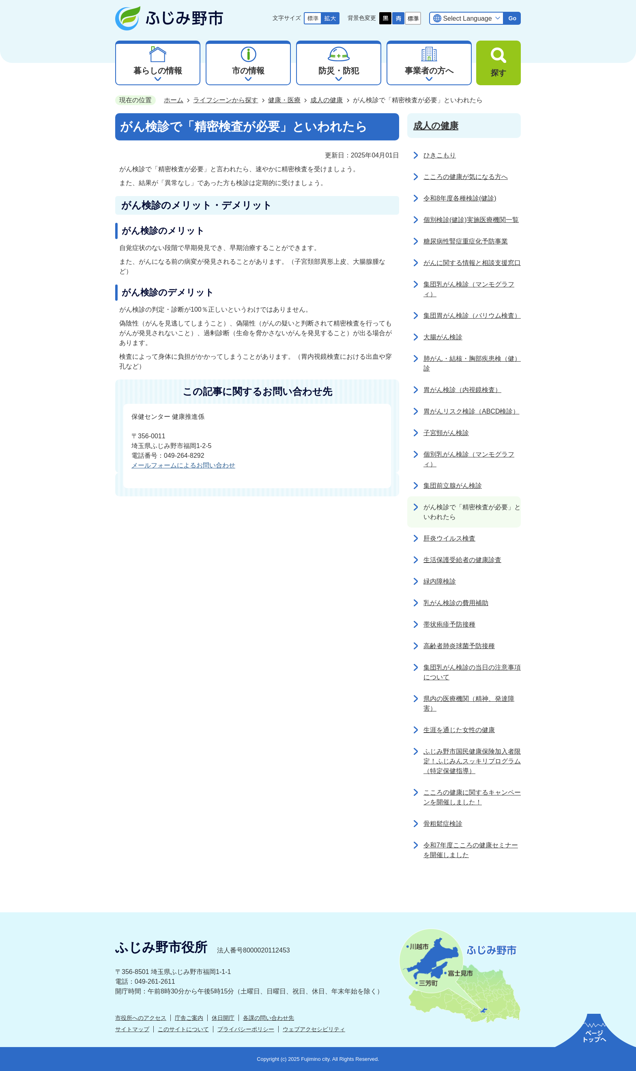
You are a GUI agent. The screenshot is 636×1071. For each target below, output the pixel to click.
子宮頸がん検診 (446, 432)
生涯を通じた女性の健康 (459, 729)
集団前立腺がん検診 (452, 485)
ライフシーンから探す (225, 100)
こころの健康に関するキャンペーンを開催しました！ (472, 797)
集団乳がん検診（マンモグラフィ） (468, 289)
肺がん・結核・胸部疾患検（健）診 (472, 363)
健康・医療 (284, 100)
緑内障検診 (439, 581)
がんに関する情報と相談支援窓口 (472, 262)
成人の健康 (326, 100)
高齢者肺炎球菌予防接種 (459, 645)
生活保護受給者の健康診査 (462, 559)
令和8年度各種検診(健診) (459, 198)
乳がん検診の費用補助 (455, 602)
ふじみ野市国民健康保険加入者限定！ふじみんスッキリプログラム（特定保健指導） (472, 761)
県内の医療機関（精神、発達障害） (468, 703)
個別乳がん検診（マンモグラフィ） (468, 459)
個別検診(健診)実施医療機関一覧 (471, 219)
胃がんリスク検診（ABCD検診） (471, 411)
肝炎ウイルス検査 (449, 538)
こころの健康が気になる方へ (465, 176)
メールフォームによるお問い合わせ (183, 465)
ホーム (173, 100)
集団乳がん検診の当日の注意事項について (472, 672)
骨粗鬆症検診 (442, 823)
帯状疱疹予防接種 (449, 624)
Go (512, 18)
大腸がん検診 (442, 337)
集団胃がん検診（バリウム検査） (472, 315)
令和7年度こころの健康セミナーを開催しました (470, 850)
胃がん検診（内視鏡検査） (462, 389)
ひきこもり (439, 155)
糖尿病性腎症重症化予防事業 (465, 241)
